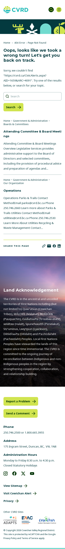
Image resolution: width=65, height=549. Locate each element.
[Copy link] (43, 245)
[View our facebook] (14, 473)
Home (6, 42)
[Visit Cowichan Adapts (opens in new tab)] (10, 520)
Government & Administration (30, 120)
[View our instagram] (5, 473)
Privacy (8, 501)
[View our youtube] (32, 473)
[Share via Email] (49, 246)
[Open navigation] (59, 9)
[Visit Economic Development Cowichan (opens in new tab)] (47, 520)
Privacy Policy (10, 538)
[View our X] (23, 473)
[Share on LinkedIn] (59, 245)
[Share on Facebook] (54, 245)
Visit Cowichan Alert (17, 493)
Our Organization (13, 183)
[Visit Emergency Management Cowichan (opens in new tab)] (27, 520)
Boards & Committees (16, 124)
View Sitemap (12, 486)
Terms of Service (29, 538)
